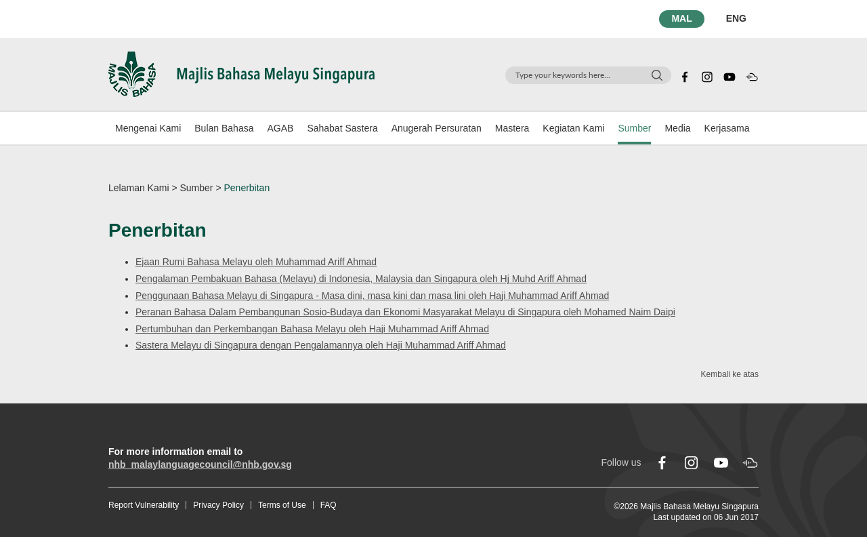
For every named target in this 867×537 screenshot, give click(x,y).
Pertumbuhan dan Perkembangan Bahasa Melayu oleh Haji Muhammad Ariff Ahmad (312, 328)
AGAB (280, 128)
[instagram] (707, 75)
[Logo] (241, 73)
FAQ (328, 505)
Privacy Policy (218, 505)
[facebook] (685, 75)
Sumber (634, 128)
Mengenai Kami (148, 128)
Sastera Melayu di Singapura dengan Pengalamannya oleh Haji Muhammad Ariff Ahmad (320, 345)
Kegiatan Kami (573, 128)
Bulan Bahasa (223, 128)
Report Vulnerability (143, 505)
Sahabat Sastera (342, 128)
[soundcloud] (752, 75)
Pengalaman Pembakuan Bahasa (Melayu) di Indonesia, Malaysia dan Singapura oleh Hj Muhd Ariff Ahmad (361, 278)
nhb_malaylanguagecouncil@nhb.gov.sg (200, 464)
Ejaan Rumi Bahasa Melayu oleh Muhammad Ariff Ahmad (256, 261)
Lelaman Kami (138, 187)
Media (677, 128)
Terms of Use (282, 505)
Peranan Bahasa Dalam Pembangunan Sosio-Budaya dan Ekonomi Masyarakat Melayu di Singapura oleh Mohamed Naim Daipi (405, 311)
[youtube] (729, 75)
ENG (736, 18)
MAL (681, 18)
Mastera (512, 128)
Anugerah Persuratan (437, 128)
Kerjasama (727, 128)
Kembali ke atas (730, 374)
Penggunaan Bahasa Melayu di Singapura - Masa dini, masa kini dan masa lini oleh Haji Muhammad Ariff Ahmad (372, 295)
